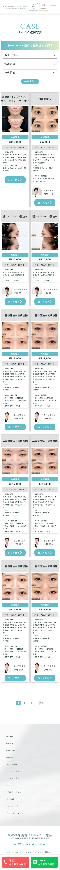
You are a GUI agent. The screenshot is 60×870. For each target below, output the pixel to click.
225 (41, 702)
